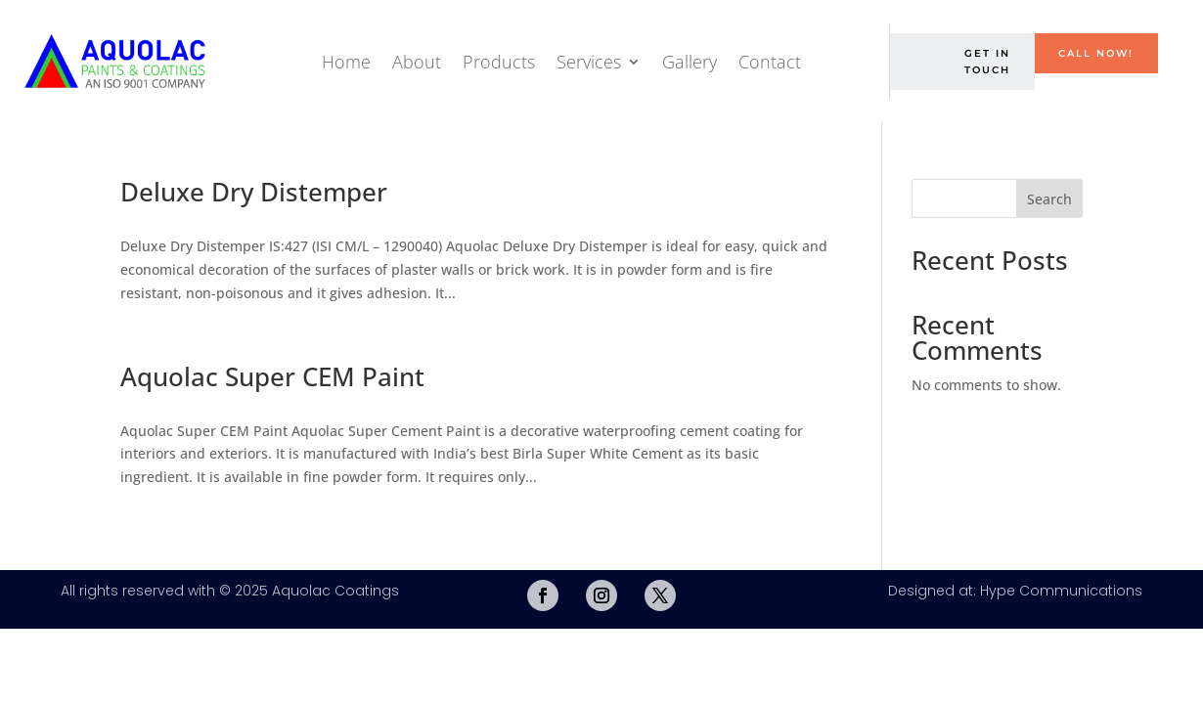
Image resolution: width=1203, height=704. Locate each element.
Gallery (689, 61)
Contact (769, 61)
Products (499, 61)
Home (346, 61)
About (416, 61)
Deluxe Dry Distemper (253, 191)
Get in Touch (987, 61)
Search (1049, 199)
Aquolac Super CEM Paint (272, 376)
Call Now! (1096, 53)
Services (589, 61)
